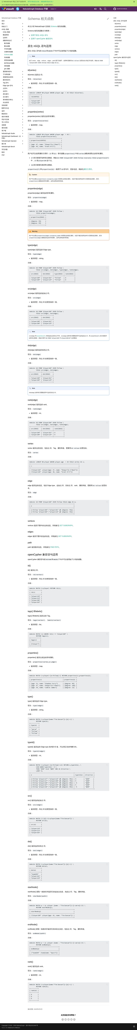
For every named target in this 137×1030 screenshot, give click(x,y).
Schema (54, 26)
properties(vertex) (120, 26)
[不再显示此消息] (134, 1)
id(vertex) (118, 23)
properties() (118, 66)
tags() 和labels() (120, 63)
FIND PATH (54, 547)
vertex (117, 43)
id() (116, 60)
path (116, 54)
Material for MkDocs (14, 1027)
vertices (117, 49)
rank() (117, 85)
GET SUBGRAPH (66, 525)
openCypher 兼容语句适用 (122, 57)
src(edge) (118, 35)
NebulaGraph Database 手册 (11, 18)
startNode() (118, 80)
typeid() (117, 71)
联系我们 (50, 5)
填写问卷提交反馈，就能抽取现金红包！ (41, 1)
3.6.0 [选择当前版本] (52, 9)
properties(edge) (120, 29)
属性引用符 (88, 169)
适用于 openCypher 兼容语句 (42, 39)
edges (117, 52)
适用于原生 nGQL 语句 (39, 35)
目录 (114, 18)
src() (116, 74)
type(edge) (118, 32)
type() (116, 69)
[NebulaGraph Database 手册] (10, 9)
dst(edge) (118, 37)
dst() (116, 77)
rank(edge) (118, 40)
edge (116, 46)
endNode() (118, 83)
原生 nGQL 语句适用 (120, 21)
